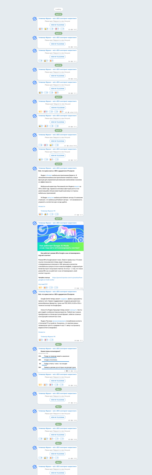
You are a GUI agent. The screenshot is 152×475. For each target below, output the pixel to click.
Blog (99, 54)
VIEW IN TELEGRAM (57, 6)
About (94, 54)
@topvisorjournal (102, 14)
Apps (104, 54)
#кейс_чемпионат (44, 87)
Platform (110, 54)
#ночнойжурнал (44, 338)
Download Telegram (103, 50)
